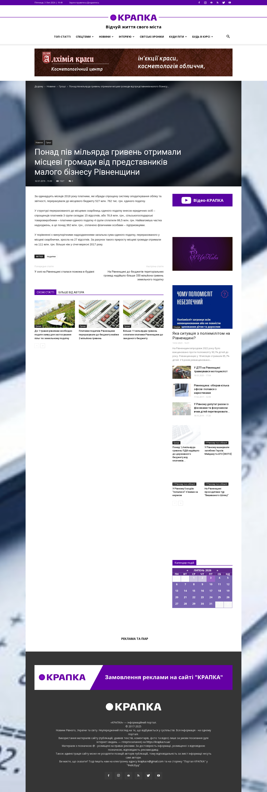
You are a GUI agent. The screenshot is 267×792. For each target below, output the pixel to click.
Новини (106, 36)
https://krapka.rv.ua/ (158, 742)
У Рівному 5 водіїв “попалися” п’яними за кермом (185, 492)
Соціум (177, 327)
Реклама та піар (134, 639)
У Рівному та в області (216, 442)
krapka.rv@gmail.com (151, 761)
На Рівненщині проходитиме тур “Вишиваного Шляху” (216, 492)
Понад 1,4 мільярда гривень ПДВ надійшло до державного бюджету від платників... (185, 454)
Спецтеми (85, 36)
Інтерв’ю (126, 36)
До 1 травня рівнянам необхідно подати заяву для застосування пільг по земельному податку (53, 334)
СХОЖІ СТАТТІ (45, 292)
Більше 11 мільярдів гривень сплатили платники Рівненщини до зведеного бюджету (143, 334)
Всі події (202, 621)
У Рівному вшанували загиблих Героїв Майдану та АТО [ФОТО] (218, 450)
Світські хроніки (152, 36)
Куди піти (178, 36)
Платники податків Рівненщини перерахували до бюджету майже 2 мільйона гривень (99, 334)
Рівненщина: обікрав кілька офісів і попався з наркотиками (211, 389)
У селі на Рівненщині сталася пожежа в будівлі (64, 271)
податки (51, 256)
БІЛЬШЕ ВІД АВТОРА (71, 292)
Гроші (48, 142)
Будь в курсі (202, 36)
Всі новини (184, 526)
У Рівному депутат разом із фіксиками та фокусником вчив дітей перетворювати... (212, 408)
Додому (38, 86)
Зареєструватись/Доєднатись (84, 2)
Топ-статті (62, 36)
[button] (228, 36)
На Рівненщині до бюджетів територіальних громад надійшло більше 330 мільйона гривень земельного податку (134, 275)
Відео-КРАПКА (202, 200)
